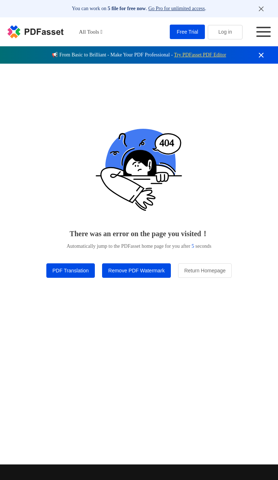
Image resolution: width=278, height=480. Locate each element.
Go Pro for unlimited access (176, 8)
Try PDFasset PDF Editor (200, 55)
